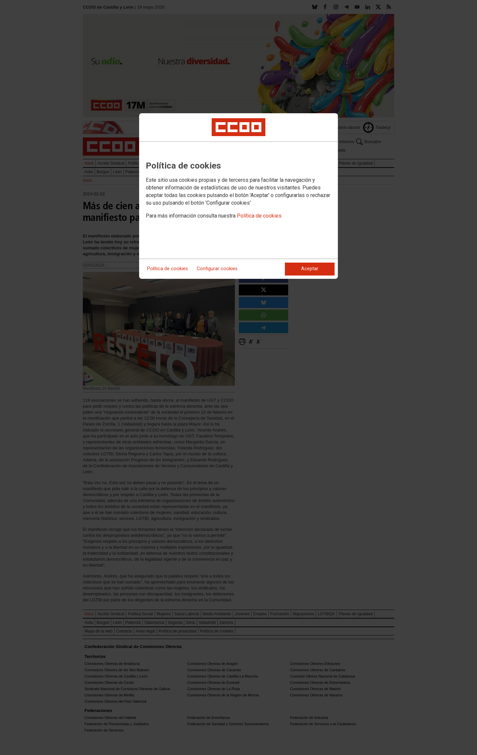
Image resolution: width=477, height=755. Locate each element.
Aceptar (309, 269)
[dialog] (238, 196)
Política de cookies (259, 216)
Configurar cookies (217, 269)
